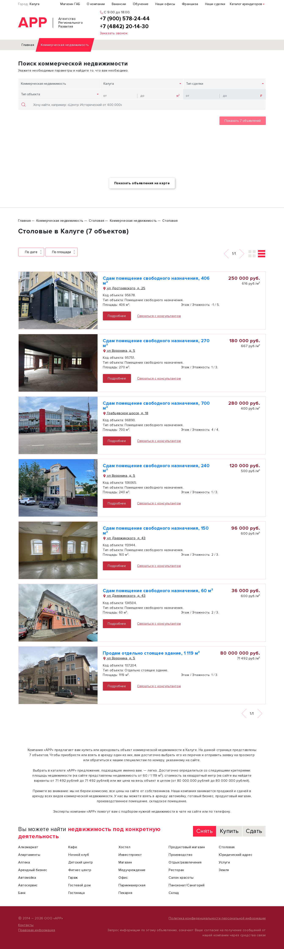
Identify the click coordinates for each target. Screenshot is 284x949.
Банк (22, 893)
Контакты (26, 925)
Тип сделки (194, 84)
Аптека (24, 862)
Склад (174, 893)
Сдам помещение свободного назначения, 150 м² (156, 531)
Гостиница (76, 893)
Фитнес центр (79, 870)
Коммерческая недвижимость (43, 84)
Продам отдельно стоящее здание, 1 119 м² (151, 653)
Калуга (34, 4)
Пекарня (125, 893)
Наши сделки (215, 4)
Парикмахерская (132, 885)
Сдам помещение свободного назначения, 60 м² (158, 590)
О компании (96, 4)
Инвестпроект (130, 855)
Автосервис (28, 885)
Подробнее (117, 316)
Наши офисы (165, 4)
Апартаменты (29, 855)
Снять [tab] (204, 831)
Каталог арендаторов (246, 4)
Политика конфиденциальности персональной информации (217, 918)
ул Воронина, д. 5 (119, 351)
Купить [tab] (229, 831)
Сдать (254, 831)
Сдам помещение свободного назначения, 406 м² (156, 281)
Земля (224, 870)
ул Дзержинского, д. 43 (124, 538)
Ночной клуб (78, 855)
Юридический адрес (235, 855)
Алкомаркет (28, 847)
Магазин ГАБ (70, 4)
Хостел (125, 847)
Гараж (73, 878)
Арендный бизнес (32, 870)
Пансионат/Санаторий (186, 885)
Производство (180, 855)
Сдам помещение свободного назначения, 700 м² (156, 406)
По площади (61, 252)
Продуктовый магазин (187, 847)
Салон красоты (181, 878)
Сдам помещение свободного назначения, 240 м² (156, 468)
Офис (123, 878)
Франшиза (190, 4)
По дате (31, 252)
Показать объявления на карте (142, 183)
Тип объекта (30, 94)
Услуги (224, 862)
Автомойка (27, 878)
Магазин (125, 862)
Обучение (141, 4)
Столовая (227, 847)
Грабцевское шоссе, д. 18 (125, 413)
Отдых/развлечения (185, 862)
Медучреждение (132, 870)
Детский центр (80, 862)
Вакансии (119, 4)
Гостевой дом (79, 885)
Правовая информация (36, 930)
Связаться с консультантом (159, 316)
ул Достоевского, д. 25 (124, 288)
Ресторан (176, 870)
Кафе (72, 847)
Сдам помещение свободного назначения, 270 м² (156, 343)
